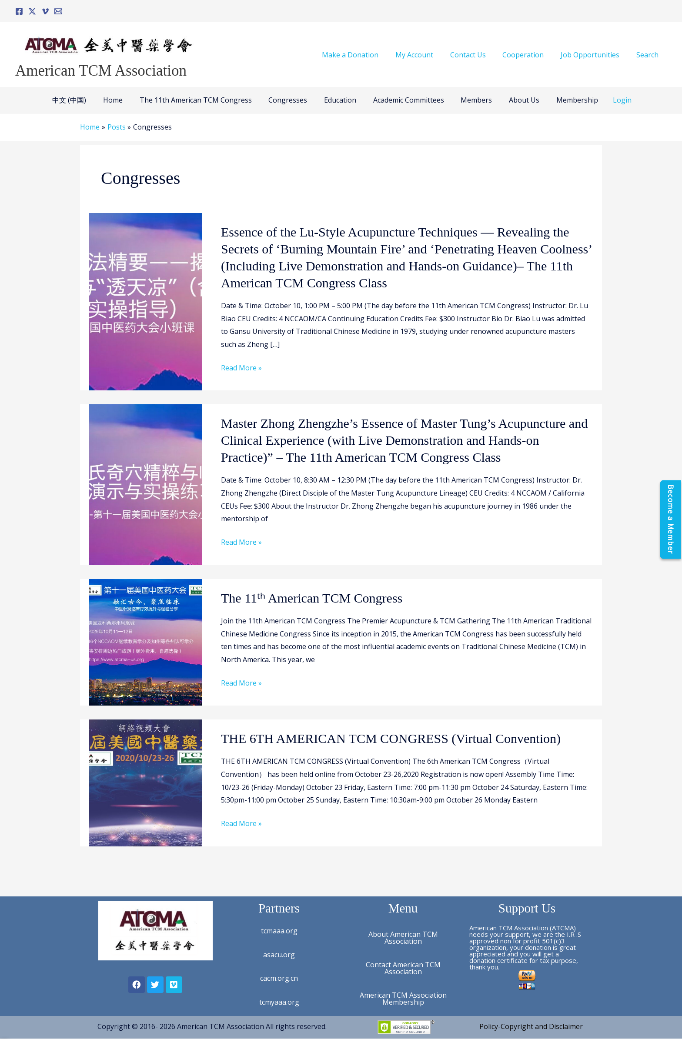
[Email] (58, 11)
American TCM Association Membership (403, 998)
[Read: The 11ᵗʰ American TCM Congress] (145, 641)
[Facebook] (19, 11)
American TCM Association (101, 70)
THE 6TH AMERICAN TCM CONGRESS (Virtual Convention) (391, 738)
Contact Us (478, 55)
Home (121, 100)
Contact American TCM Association (403, 968)
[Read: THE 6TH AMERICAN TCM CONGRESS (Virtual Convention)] (145, 782)
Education (340, 100)
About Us (515, 100)
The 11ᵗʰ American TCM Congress (311, 598)
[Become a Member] (670, 519)
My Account (427, 55)
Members (470, 100)
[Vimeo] (45, 11)
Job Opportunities (594, 55)
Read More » (241, 368)
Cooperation (530, 55)
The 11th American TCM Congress (201, 100)
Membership (565, 100)
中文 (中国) (81, 100)
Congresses (290, 100)
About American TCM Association (403, 937)
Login (609, 100)
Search (649, 55)
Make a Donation (366, 55)
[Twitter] (32, 11)
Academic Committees (405, 100)
